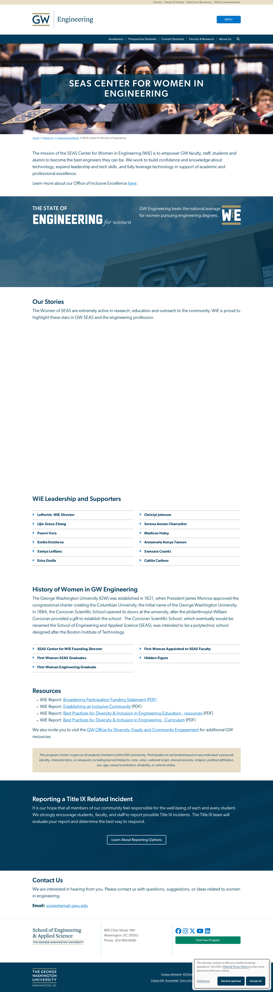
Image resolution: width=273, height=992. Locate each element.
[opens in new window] (178, 933)
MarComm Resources (199, 2)
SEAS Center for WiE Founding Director (69, 649)
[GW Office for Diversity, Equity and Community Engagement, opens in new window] (143, 730)
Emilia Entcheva (50, 542)
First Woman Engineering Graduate (66, 667)
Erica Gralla (46, 561)
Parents (157, 2)
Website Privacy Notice (236, 967)
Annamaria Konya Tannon (165, 542)
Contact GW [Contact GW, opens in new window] (157, 980)
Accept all (256, 981)
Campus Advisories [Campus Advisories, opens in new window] (171, 974)
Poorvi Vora (47, 533)
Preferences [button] (203, 981)
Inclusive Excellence (68, 138)
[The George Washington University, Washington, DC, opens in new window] (44, 978)
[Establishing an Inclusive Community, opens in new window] (97, 707)
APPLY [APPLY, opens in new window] (229, 19)
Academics (116, 39)
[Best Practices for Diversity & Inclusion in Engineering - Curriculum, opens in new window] (124, 720)
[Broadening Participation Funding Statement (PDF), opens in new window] (109, 700)
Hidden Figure (156, 658)
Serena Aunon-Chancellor (165, 524)
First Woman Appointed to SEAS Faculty (177, 649)
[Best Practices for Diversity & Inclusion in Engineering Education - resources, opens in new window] (132, 713)
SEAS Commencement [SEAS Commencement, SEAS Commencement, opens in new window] (227, 2)
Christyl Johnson (157, 515)
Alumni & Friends (174, 2)
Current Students (173, 39)
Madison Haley (156, 533)
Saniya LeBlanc (49, 551)
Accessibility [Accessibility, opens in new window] (171, 980)
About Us (225, 39)
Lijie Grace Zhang (51, 524)
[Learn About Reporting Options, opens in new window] (136, 840)
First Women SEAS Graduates (62, 658)
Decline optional (231, 981)
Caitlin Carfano (156, 561)
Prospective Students (142, 39)
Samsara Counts (157, 551)
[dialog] (231, 973)
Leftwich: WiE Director (56, 515)
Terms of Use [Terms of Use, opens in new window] (186, 980)
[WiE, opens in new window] (231, 215)
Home (36, 138)
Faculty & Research (201, 39)
